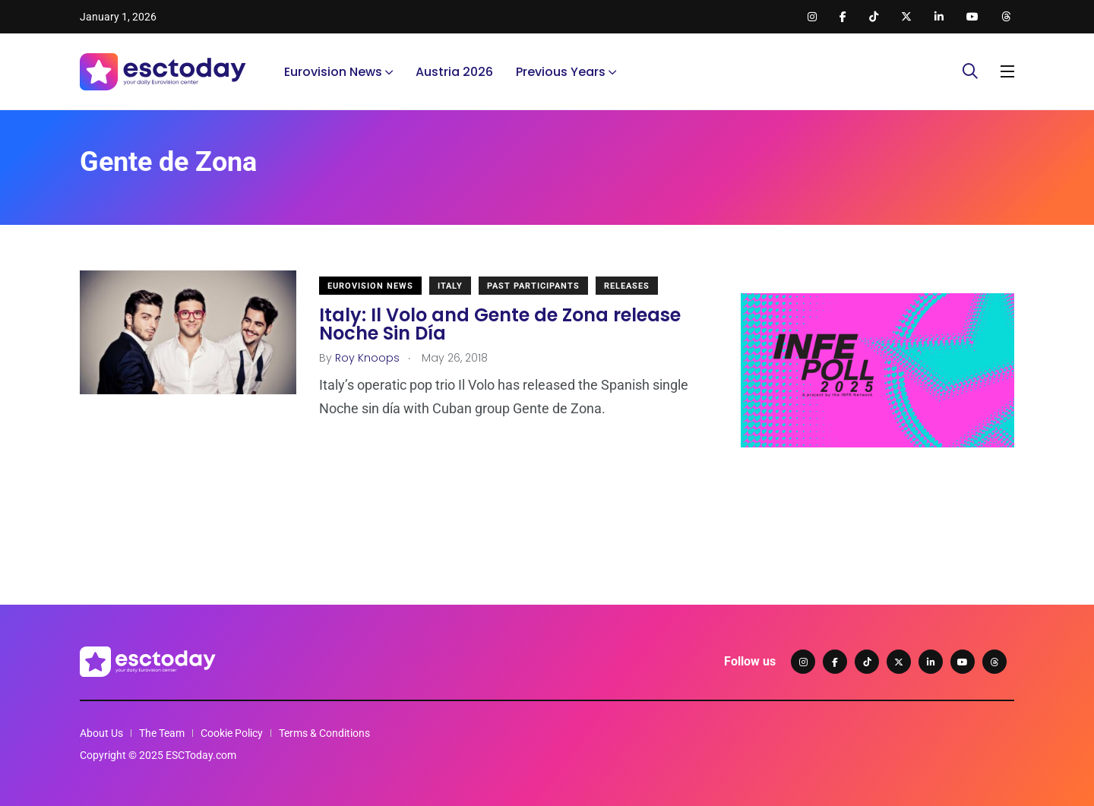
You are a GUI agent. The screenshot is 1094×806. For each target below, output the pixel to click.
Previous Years (560, 72)
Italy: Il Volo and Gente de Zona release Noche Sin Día (500, 324)
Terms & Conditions (324, 733)
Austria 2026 (454, 72)
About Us (101, 733)
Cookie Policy (232, 733)
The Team (162, 733)
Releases (627, 286)
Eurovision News (333, 72)
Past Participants (533, 286)
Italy (450, 286)
